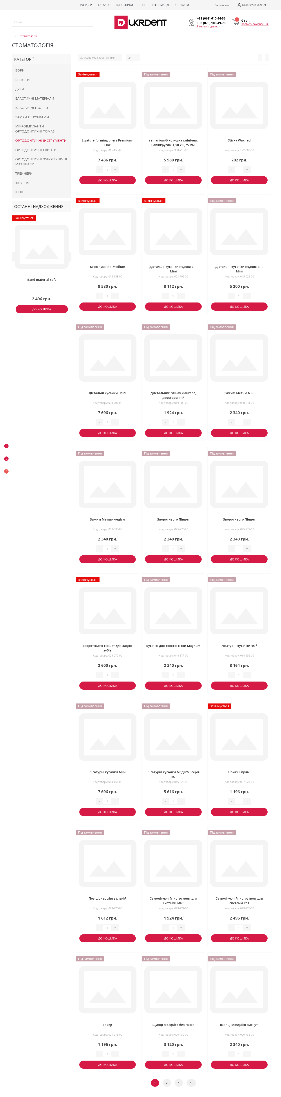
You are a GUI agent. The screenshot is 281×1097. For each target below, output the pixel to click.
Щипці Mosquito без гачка (173, 1025)
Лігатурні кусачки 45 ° (239, 646)
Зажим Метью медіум (107, 519)
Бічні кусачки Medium (107, 267)
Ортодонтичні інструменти (41, 140)
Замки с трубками (32, 117)
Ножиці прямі (239, 772)
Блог (142, 5)
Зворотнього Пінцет (173, 519)
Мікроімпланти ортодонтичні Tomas (35, 128)
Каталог (104, 5)
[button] (251, 5)
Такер (107, 1025)
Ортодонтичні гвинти (36, 150)
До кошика (41, 309)
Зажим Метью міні (239, 393)
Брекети (22, 79)
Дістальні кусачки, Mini (107, 393)
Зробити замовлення (255, 24)
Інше (19, 192)
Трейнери (24, 173)
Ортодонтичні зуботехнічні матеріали (41, 161)
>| (191, 1083)
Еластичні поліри (31, 107)
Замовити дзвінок (208, 26)
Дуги (19, 89)
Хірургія (22, 183)
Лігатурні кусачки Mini (107, 772)
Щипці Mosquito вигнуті (239, 1025)
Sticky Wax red (239, 140)
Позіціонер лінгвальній (108, 898)
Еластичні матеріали (34, 98)
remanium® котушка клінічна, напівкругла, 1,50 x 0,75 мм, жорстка (173, 145)
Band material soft (41, 279)
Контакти (182, 5)
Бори (20, 70)
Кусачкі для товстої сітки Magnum (173, 646)
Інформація (160, 5)
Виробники (124, 5)
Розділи (86, 5)
